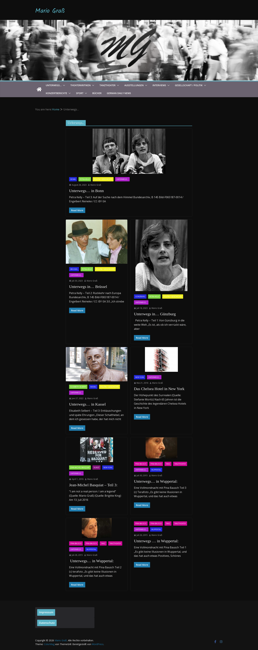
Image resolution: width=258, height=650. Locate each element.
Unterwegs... (122, 179)
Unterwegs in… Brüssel (88, 286)
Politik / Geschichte (103, 179)
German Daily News (119, 93)
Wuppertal (156, 470)
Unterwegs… (54, 85)
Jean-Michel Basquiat (80, 467)
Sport (79, 93)
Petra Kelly (85, 179)
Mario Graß (50, 11)
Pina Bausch (140, 464)
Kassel (93, 387)
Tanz (168, 464)
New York (139, 377)
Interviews (159, 85)
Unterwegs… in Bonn (86, 191)
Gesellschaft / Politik (189, 85)
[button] (63, 85)
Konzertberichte (56, 93)
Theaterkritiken (80, 85)
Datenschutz (47, 623)
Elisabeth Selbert (78, 387)
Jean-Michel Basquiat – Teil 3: (93, 485)
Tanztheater (108, 85)
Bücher (97, 93)
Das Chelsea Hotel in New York (159, 389)
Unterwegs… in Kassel (87, 404)
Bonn (73, 179)
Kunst (96, 467)
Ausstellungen (134, 85)
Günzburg (140, 296)
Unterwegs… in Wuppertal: (156, 481)
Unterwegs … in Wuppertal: (156, 541)
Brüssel (74, 269)
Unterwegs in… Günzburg (155, 314)
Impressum (46, 612)
